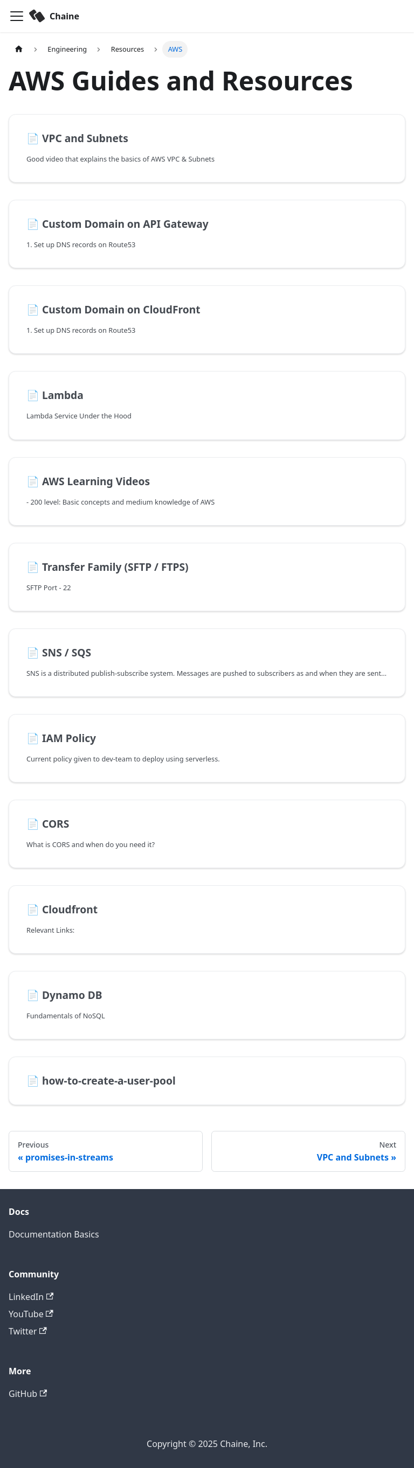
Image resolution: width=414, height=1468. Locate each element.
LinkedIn (31, 1297)
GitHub (28, 1394)
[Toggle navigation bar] (17, 16)
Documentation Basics (54, 1234)
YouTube (31, 1314)
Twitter (28, 1331)
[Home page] (19, 49)
